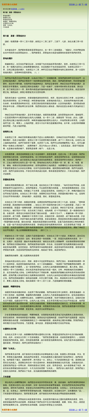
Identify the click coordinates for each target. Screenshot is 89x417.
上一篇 (78, 4)
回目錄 (72, 4)
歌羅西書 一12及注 (17, 9)
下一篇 (84, 4)
